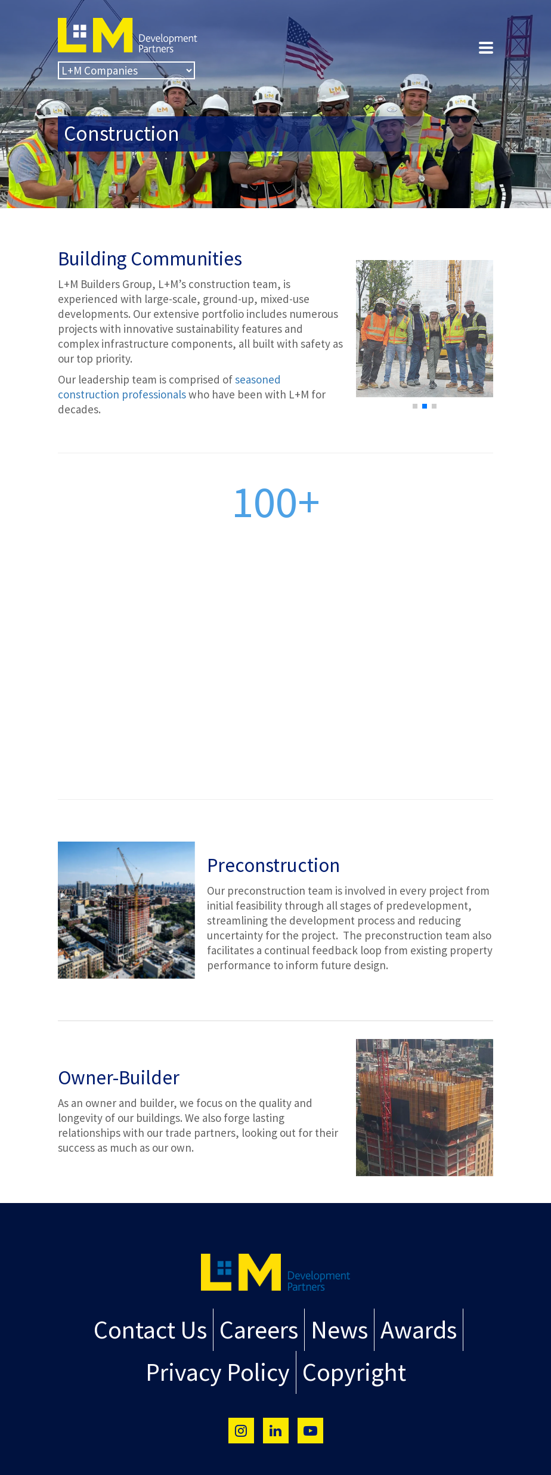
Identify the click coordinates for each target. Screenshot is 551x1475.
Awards (404, 1327)
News (332, 1327)
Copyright (345, 1365)
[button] (415, 406)
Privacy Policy (223, 1365)
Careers (260, 1327)
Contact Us (162, 1327)
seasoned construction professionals (169, 386)
